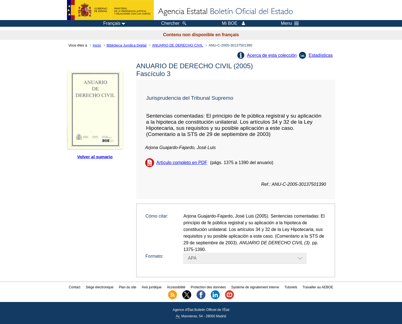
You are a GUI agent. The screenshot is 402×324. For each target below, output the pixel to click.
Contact (74, 287)
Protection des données (208, 287)
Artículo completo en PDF (181, 162)
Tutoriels (290, 287)
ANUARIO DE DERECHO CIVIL (177, 45)
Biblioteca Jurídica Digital (127, 45)
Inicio (97, 45)
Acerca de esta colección (272, 55)
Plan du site (128, 287)
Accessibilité (176, 287)
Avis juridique (152, 287)
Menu (290, 23)
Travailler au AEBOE (318, 287)
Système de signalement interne (255, 287)
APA (192, 258)
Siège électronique (99, 287)
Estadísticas (321, 55)
